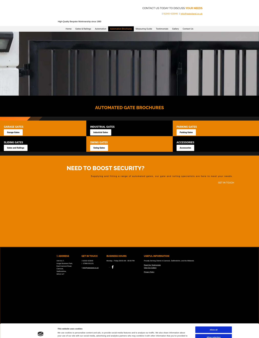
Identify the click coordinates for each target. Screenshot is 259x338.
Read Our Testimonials (152, 265)
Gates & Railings (83, 28)
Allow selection (214, 305)
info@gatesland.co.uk (192, 14)
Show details (158, 315)
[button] (13, 132)
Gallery (175, 28)
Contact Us (188, 28)
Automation (100, 28)
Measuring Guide (144, 28)
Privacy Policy (149, 272)
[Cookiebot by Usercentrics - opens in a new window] (40, 315)
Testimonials (162, 28)
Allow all (214, 298)
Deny (213, 313)
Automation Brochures (121, 28)
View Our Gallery (150, 268)
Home (69, 28)
